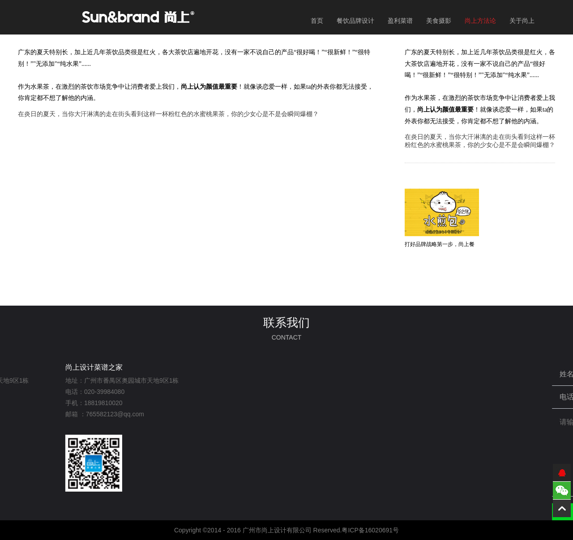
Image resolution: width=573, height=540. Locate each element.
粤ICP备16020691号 (370, 530)
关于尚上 (522, 20)
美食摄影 (438, 20)
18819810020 (49, 402)
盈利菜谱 (400, 20)
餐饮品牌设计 (355, 20)
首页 (317, 20)
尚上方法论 (480, 20)
